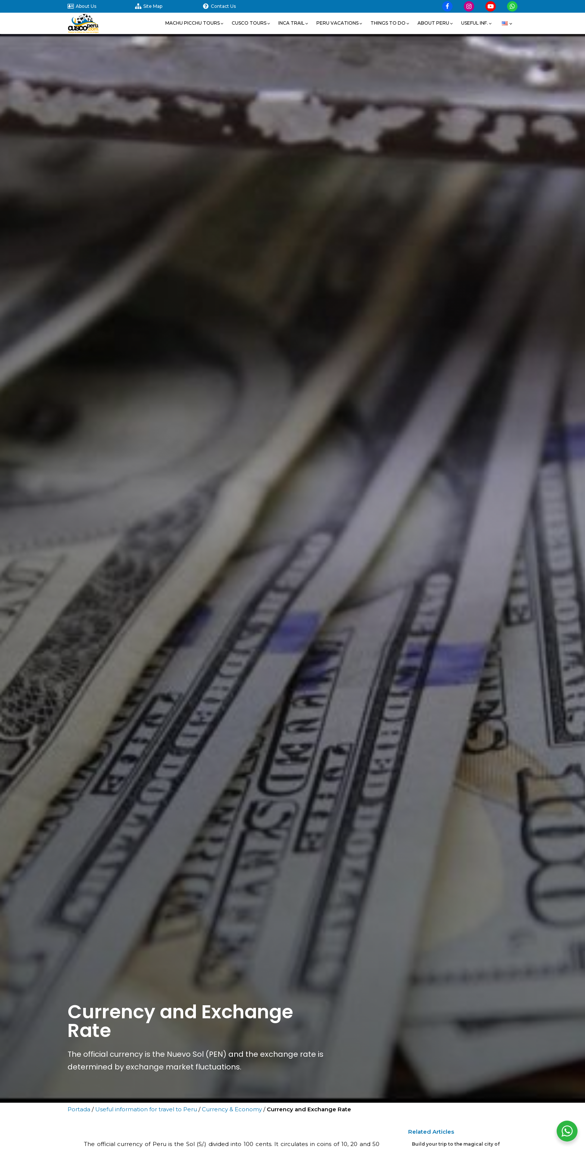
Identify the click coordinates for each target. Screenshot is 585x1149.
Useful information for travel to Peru (146, 1109)
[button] (195, 23)
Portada (79, 1109)
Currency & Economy (232, 1109)
